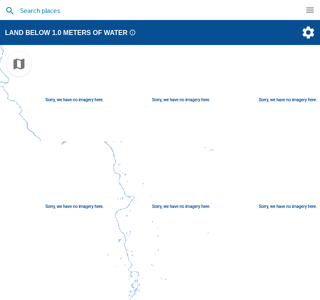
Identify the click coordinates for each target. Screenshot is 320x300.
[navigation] (310, 10)
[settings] (307, 32)
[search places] (143, 10)
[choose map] (19, 64)
